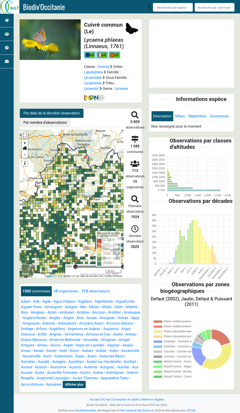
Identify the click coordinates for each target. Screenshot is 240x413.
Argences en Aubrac (84, 329)
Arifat (42, 334)
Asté (63, 350)
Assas (39, 350)
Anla (80, 318)
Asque (127, 345)
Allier (118, 307)
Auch (47, 356)
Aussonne (58, 367)
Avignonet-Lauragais (53, 378)
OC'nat (105, 399)
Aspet (68, 345)
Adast (25, 301)
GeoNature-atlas (85, 410)
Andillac (114, 312)
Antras (123, 318)
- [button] (25, 155)
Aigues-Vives (31, 307)
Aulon (92, 356)
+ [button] (25, 143)
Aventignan (115, 372)
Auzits (85, 372)
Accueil (94, 399)
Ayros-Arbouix (32, 384)
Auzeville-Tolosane (62, 372)
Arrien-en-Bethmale (64, 340)
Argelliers (57, 329)
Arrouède (90, 340)
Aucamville (130, 350)
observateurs (96, 291)
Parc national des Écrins (135, 410)
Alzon (52, 312)
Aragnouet (31, 323)
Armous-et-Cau (98, 334)
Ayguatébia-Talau (115, 378)
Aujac (80, 356)
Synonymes (219, 116)
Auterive (90, 367)
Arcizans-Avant (91, 323)
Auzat (39, 372)
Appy (135, 318)
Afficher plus (74, 384)
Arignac (55, 334)
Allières (132, 307)
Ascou (55, 345)
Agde (46, 301)
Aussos (75, 367)
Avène (98, 372)
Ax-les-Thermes (85, 378)
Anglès (54, 318)
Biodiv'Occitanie (44, 6)
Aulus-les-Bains (112, 356)
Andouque (132, 312)
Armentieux (74, 334)
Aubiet (101, 350)
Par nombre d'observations (45, 122)
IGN (60, 276)
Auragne (59, 361)
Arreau (130, 334)
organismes (66, 291)
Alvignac (38, 312)
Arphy (118, 334)
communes (36, 291)
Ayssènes (54, 384)
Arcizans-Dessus (119, 323)
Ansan (92, 318)
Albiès (107, 307)
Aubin (114, 350)
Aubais (87, 350)
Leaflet (49, 276)
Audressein (63, 356)
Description (162, 116)
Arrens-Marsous (34, 340)
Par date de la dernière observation (51, 113)
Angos (68, 318)
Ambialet (66, 312)
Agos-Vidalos (64, 301)
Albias (94, 307)
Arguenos (111, 329)
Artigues (27, 345)
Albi (83, 307)
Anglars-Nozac (34, 318)
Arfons (41, 329)
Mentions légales (153, 399)
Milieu (180, 116)
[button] (25, 149)
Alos (24, 312)
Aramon (48, 323)
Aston (74, 350)
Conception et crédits (126, 399)
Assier (51, 350)
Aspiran (113, 345)
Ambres (83, 312)
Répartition (197, 116)
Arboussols (67, 323)
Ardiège (27, 329)
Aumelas (28, 361)
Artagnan (108, 340)
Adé (36, 301)
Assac (26, 350)
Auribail (130, 361)
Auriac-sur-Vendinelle (104, 361)
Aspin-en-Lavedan (90, 345)
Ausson (41, 367)
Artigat (124, 340)
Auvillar (123, 367)
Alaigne (71, 307)
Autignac (107, 367)
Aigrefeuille (104, 301)
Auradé (43, 361)
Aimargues (53, 307)
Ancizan (98, 312)
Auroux (26, 367)
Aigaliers (85, 301)
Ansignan (107, 318)
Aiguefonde (125, 301)
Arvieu (42, 345)
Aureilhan (76, 361)
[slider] (75, 266)
